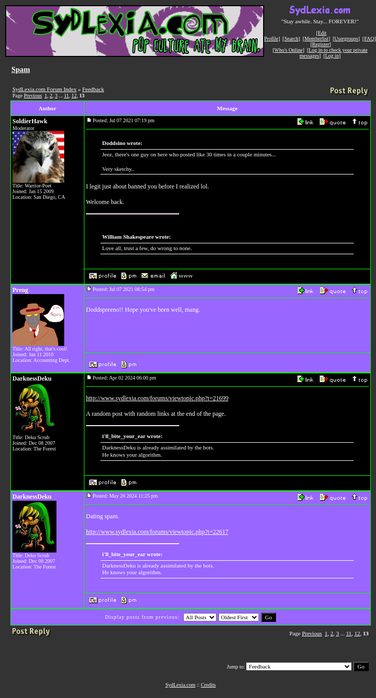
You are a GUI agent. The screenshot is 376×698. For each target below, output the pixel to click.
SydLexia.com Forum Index (44, 89)
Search (291, 38)
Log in (332, 56)
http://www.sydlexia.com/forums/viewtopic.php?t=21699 (157, 398)
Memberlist (316, 38)
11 (66, 95)
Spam (20, 69)
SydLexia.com (180, 685)
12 (74, 95)
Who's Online (288, 50)
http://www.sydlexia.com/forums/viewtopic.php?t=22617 (157, 531)
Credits (208, 685)
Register (320, 44)
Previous (33, 95)
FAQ (369, 38)
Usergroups (346, 38)
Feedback (93, 89)
